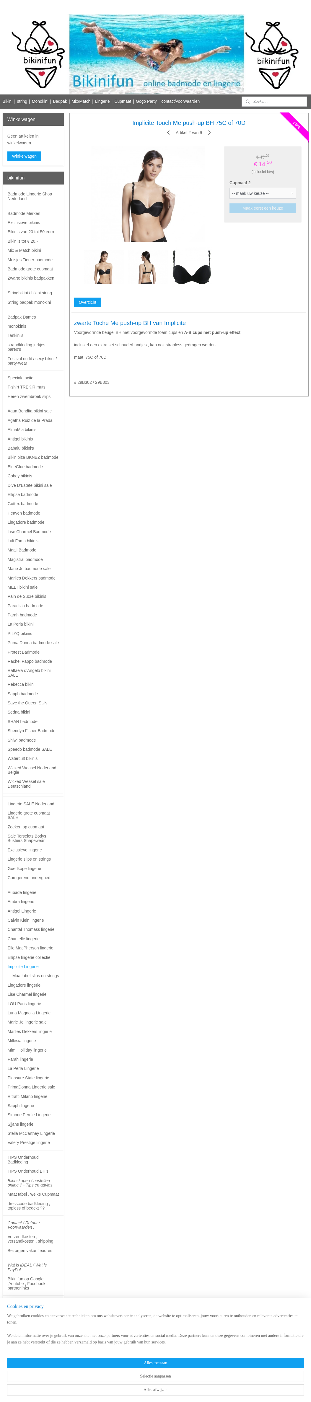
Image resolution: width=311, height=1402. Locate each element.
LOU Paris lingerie (24, 1003)
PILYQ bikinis (20, 633)
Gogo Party (146, 101)
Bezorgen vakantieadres (30, 1250)
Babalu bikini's (21, 448)
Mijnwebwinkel (208, 1391)
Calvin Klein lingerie (26, 920)
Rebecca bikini (21, 684)
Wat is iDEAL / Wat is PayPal (27, 1267)
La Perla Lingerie (23, 1068)
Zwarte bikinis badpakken (31, 278)
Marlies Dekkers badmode (32, 578)
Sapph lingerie (21, 1105)
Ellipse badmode (23, 494)
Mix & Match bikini (24, 250)
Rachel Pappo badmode (30, 661)
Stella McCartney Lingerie (31, 1133)
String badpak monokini (29, 302)
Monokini (40, 101)
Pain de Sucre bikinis (27, 596)
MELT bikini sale (23, 587)
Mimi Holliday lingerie (27, 1050)
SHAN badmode (23, 721)
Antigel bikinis (20, 439)
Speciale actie (20, 378)
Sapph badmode (23, 693)
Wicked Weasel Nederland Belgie (32, 770)
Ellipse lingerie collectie (29, 957)
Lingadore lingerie (24, 985)
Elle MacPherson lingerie (30, 948)
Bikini (7, 101)
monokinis (17, 326)
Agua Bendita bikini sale (30, 411)
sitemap (133, 1391)
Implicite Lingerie (23, 966)
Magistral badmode (25, 559)
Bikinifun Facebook (24, 1371)
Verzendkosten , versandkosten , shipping (30, 1238)
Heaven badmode (24, 513)
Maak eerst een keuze (262, 208)
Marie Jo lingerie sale (27, 1022)
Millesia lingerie (22, 1040)
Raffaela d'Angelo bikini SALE (29, 672)
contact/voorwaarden (180, 101)
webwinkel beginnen (163, 1391)
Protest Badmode (24, 652)
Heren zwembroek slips (29, 396)
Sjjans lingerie (20, 1124)
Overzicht (87, 302)
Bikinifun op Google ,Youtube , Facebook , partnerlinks (28, 1283)
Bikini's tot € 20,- (23, 241)
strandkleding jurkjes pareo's (26, 347)
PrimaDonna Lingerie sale (31, 1087)
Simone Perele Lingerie (29, 1114)
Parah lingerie (20, 1059)
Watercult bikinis (23, 758)
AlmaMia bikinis (22, 429)
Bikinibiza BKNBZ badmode (33, 457)
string (22, 101)
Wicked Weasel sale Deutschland (26, 783)
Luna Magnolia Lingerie (29, 1013)
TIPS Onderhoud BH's (28, 1171)
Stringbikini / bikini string (30, 292)
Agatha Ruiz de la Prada (30, 420)
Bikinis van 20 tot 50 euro (31, 231)
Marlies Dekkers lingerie (30, 1031)
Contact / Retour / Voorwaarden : (24, 1225)
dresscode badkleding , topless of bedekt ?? (29, 1205)
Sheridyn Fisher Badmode (32, 730)
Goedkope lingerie (24, 868)
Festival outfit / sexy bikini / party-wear (32, 360)
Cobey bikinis (20, 476)
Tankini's (15, 335)
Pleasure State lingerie (28, 1077)
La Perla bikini (21, 624)
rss (144, 1391)
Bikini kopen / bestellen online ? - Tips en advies (30, 1182)
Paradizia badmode (25, 605)
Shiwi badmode (22, 740)
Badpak (60, 101)
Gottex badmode (23, 503)
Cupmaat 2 (240, 182)
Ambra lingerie (21, 901)
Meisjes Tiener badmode (30, 259)
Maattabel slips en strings (35, 975)
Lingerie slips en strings (29, 859)
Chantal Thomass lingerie (31, 929)
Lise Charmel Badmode (29, 531)
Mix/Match (81, 101)
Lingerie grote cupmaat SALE (29, 815)
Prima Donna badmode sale (33, 642)
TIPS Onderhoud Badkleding (23, 1159)
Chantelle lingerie (24, 938)
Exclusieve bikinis (24, 222)
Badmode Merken (24, 213)
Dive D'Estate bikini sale (30, 485)
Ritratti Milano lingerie (28, 1096)
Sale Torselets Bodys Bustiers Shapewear (27, 838)
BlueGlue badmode (25, 466)
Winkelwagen (24, 156)
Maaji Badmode (22, 550)
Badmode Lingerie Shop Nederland (30, 196)
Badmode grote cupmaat (30, 269)
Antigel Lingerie (22, 911)
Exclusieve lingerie (25, 850)
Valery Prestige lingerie (29, 1142)
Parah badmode (22, 615)
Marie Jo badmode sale (29, 568)
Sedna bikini (19, 712)
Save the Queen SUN (28, 703)
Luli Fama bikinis (23, 540)
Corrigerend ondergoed (29, 877)
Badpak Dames (22, 317)
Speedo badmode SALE (30, 749)
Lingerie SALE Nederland (31, 804)
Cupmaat (122, 101)
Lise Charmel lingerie (27, 994)
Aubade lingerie (22, 892)
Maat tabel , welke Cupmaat (33, 1194)
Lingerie (102, 101)
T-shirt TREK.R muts (26, 387)
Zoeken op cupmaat (26, 827)
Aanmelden (22, 1352)
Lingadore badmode (26, 522)
